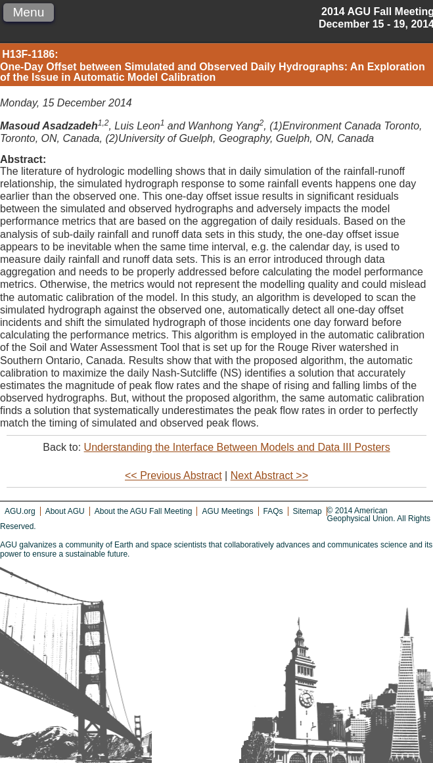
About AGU (65, 511)
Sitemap (307, 511)
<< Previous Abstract (173, 475)
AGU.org (20, 511)
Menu (28, 12)
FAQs (273, 511)
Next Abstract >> (269, 475)
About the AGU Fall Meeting (144, 511)
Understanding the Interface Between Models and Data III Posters (237, 447)
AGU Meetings (227, 511)
